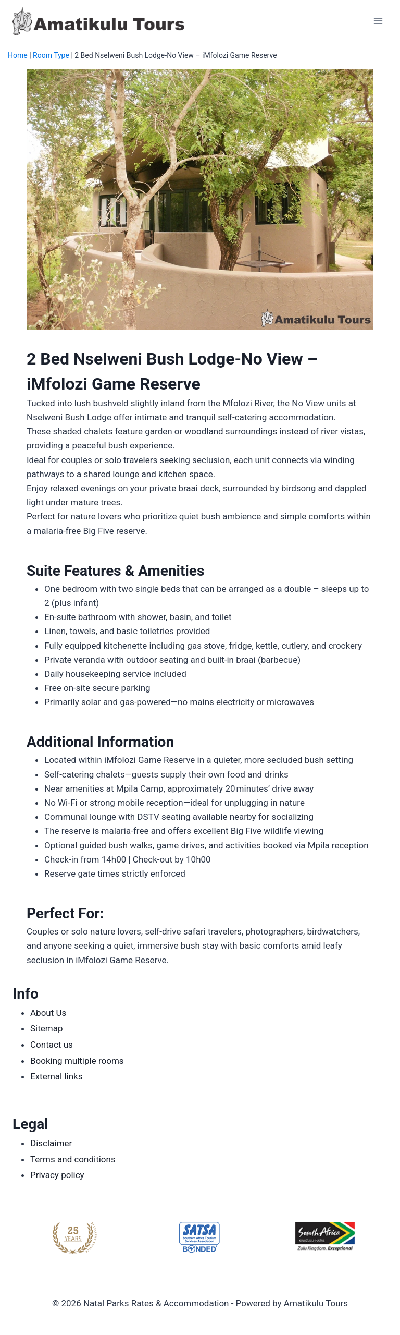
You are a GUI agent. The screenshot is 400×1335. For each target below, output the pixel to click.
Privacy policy (57, 1175)
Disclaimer (51, 1143)
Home (18, 55)
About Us (48, 1013)
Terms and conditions (73, 1159)
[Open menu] (378, 21)
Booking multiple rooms (77, 1060)
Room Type (51, 55)
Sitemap (46, 1028)
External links (56, 1076)
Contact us (51, 1044)
